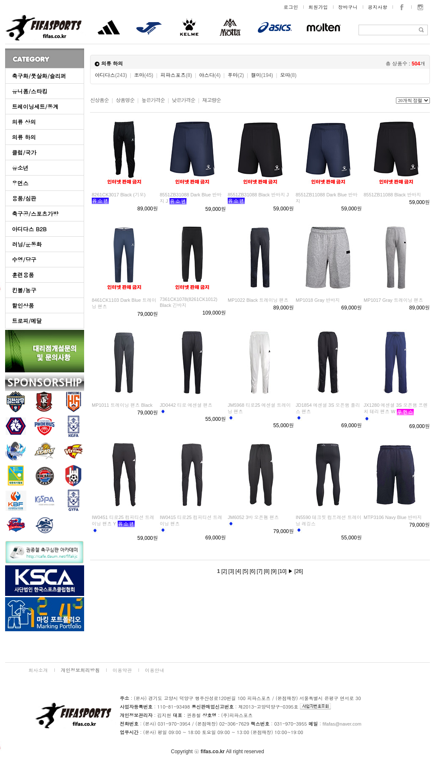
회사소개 (38, 670)
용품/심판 (24, 198)
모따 (288, 75)
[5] (245, 571)
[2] (224, 571)
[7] (259, 571)
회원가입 (318, 7)
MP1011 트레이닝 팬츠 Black (122, 405)
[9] (274, 571)
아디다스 (111, 75)
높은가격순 (153, 100)
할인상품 (23, 305)
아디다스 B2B (29, 229)
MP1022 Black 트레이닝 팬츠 (258, 300)
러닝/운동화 (27, 244)
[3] (231, 571)
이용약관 (122, 670)
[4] (238, 571)
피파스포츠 (176, 75)
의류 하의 (24, 137)
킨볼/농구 (24, 290)
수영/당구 (24, 259)
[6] (252, 571)
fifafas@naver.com (341, 723)
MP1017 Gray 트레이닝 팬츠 (393, 300)
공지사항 (377, 7)
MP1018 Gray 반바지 (318, 300)
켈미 (262, 75)
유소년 (20, 168)
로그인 (291, 7)
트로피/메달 (27, 321)
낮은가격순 (183, 100)
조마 (143, 75)
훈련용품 (23, 275)
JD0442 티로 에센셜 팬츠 (186, 405)
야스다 (209, 75)
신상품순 (99, 100)
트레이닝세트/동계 (35, 106)
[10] (282, 571)
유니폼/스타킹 (29, 91)
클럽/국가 (24, 152)
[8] (266, 571)
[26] (298, 571)
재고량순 (211, 100)
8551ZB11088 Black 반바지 (392, 194)
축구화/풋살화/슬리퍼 (39, 76)
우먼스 (20, 183)
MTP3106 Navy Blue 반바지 (393, 517)
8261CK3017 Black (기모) (119, 194)
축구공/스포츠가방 (35, 214)
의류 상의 (24, 122)
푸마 (236, 75)
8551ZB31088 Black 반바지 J (258, 194)
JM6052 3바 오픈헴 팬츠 (253, 517)
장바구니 (348, 7)
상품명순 (125, 100)
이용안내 (154, 670)
